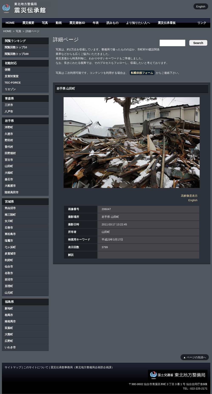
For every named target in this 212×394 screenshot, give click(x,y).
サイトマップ (13, 367)
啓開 (7, 69)
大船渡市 (10, 185)
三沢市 (9, 105)
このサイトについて (35, 367)
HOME (10, 22)
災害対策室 (11, 76)
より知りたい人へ (138, 22)
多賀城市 (10, 253)
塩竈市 (9, 240)
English (200, 6)
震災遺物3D (77, 22)
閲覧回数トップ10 (16, 47)
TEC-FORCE (13, 82)
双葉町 (9, 328)
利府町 (9, 260)
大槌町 (9, 172)
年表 (96, 22)
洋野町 (9, 127)
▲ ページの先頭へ (194, 357)
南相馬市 (10, 321)
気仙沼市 (10, 208)
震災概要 (28, 22)
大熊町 (9, 334)
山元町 (9, 292)
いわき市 (10, 347)
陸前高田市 (11, 192)
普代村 (9, 146)
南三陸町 (10, 214)
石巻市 (9, 227)
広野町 (9, 341)
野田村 (9, 140)
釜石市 (9, 179)
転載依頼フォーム (142, 72)
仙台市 (9, 266)
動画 (59, 22)
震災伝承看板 (167, 22)
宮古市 (9, 159)
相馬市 (9, 315)
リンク (201, 22)
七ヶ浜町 (10, 247)
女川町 (9, 221)
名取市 (9, 273)
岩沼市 (9, 279)
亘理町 (9, 286)
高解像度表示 (189, 195)
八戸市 (9, 111)
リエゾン (10, 89)
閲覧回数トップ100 (17, 53)
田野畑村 (10, 153)
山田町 (9, 166)
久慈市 (9, 133)
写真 (45, 22)
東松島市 (10, 234)
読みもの (112, 22)
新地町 (9, 308)
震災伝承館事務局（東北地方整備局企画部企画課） (82, 367)
